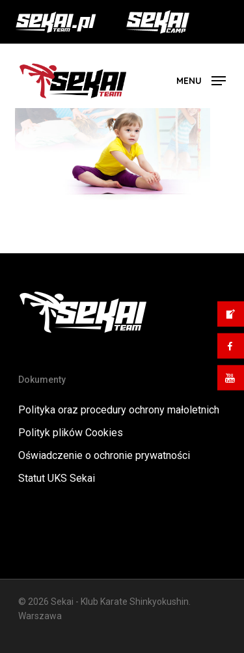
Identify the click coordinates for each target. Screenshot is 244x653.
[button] (201, 80)
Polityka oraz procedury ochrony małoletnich (118, 410)
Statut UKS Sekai (56, 478)
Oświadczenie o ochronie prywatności (104, 455)
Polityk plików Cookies (70, 432)
